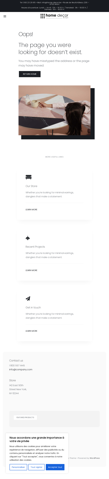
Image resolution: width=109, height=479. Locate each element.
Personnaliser (18, 467)
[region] (37, 453)
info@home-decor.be (51, 2)
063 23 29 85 (29, 2)
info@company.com (20, 369)
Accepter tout (55, 467)
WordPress (95, 458)
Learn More (31, 209)
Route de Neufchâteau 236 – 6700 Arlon (69, 3)
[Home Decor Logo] (54, 12)
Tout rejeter (36, 467)
